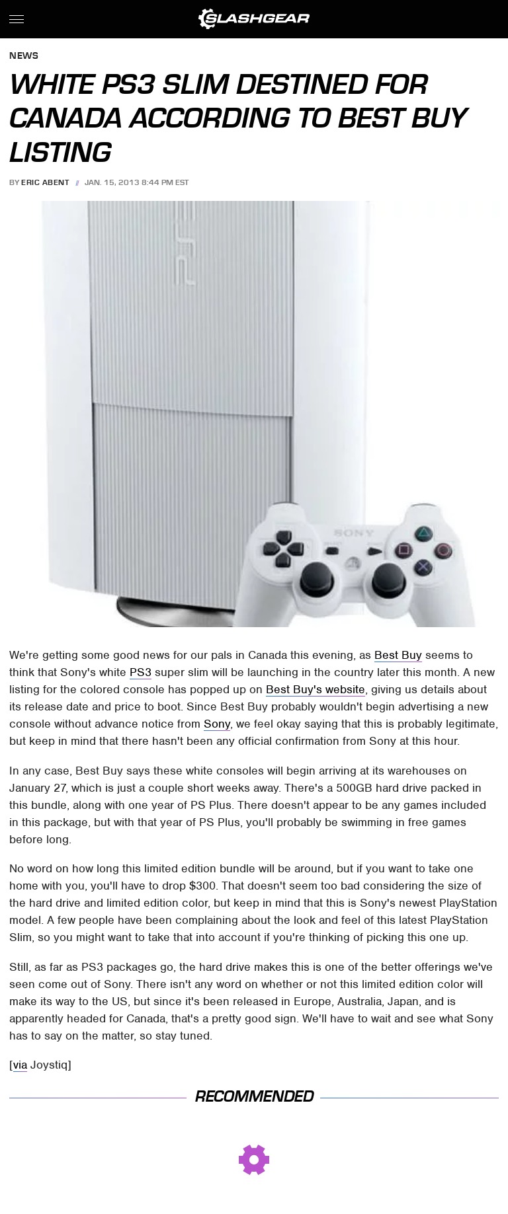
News (23, 56)
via (20, 1064)
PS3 (140, 672)
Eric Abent (45, 182)
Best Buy (398, 655)
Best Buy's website (315, 689)
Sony (217, 723)
